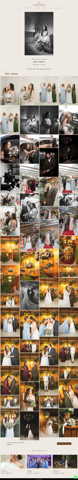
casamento (7, 73)
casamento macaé (14, 73)
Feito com (39, 479)
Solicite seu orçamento (64, 443)
